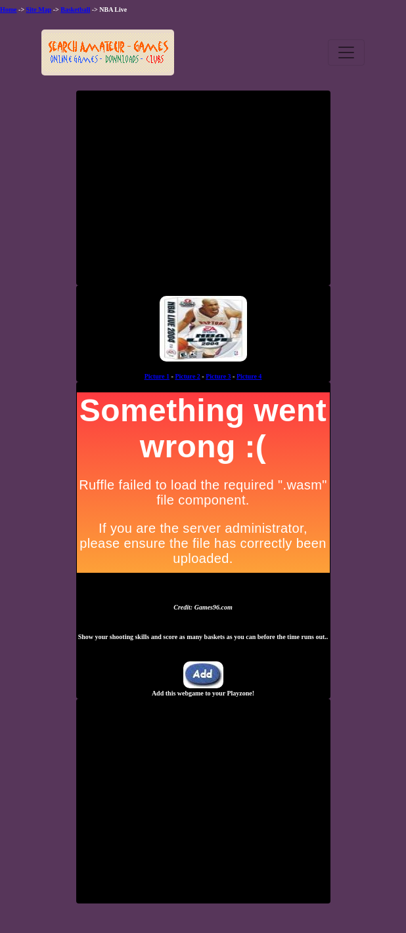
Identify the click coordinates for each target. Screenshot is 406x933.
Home (8, 9)
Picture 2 (187, 376)
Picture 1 (157, 376)
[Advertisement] (203, 193)
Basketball (75, 9)
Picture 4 (249, 376)
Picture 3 (218, 376)
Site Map (39, 9)
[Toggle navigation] (346, 52)
